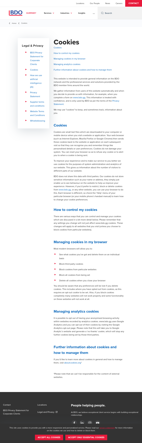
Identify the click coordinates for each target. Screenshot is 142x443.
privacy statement (107, 427)
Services (47, 13)
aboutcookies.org (72, 362)
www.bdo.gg (79, 97)
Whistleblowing (37, 120)
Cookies (34, 69)
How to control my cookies (66, 53)
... (94, 13)
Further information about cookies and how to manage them (83, 69)
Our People (95, 3)
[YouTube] (97, 423)
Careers (119, 3)
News (107, 3)
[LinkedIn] (82, 423)
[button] (133, 3)
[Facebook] (74, 423)
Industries (64, 13)
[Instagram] (90, 423)
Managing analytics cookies (67, 64)
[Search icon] (102, 13)
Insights (81, 13)
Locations (80, 3)
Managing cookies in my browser (69, 58)
